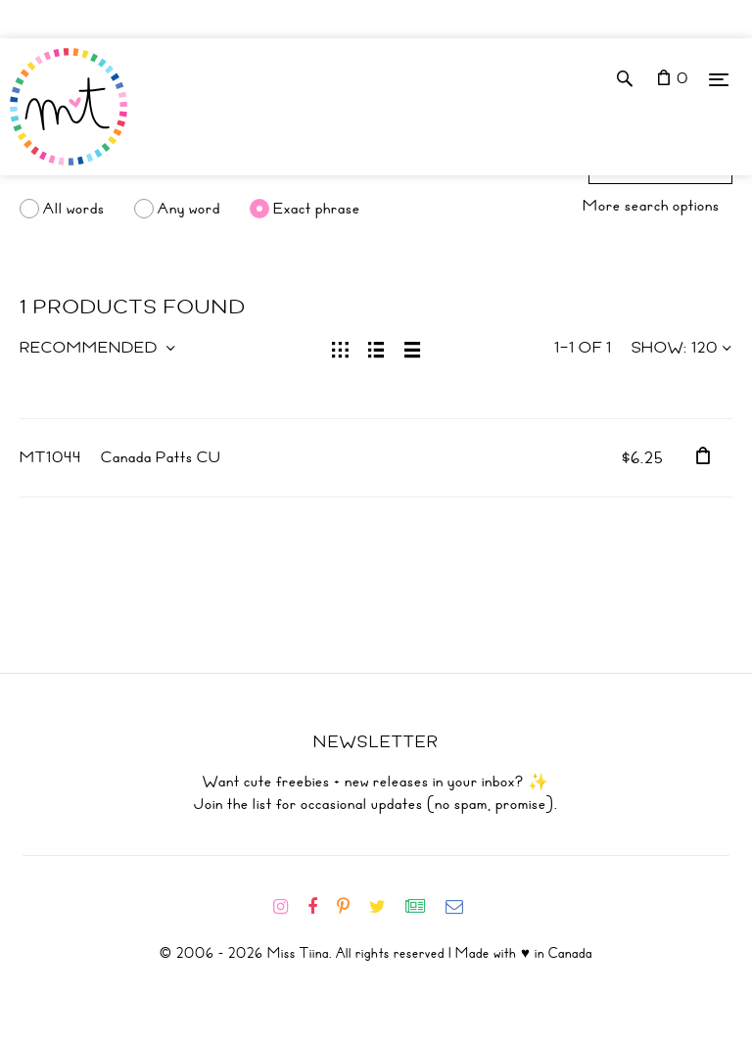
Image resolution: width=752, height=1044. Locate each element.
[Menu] (718, 79)
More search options (651, 205)
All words (74, 208)
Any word (189, 208)
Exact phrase (316, 208)
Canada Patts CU (161, 457)
